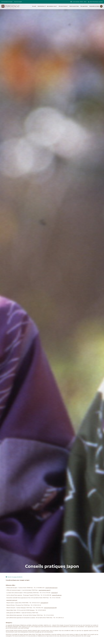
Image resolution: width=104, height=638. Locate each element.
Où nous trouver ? (63, 3)
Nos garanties (84, 3)
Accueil (34, 3)
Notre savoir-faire (74, 3)
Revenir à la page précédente (14, 577)
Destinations (41, 3)
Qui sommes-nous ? (52, 3)
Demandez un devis (94, 3)
